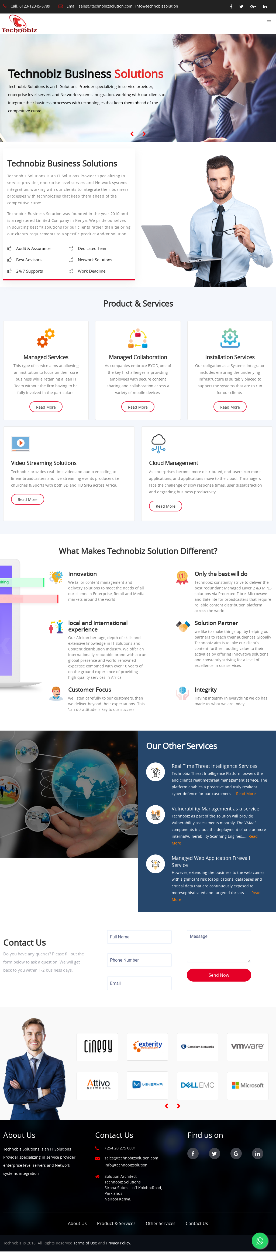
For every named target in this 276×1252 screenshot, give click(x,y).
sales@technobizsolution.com (131, 1158)
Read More (46, 407)
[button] (269, 20)
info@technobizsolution (126, 1165)
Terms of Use (85, 1243)
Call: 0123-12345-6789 (26, 6)
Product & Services (116, 1224)
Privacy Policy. (118, 1243)
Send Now (219, 976)
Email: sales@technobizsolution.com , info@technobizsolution (118, 6)
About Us (77, 1224)
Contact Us (197, 1224)
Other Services (160, 1224)
